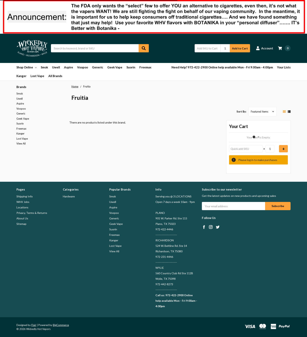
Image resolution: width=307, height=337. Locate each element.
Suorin (130, 67)
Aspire (68, 67)
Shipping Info (24, 196)
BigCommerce (61, 325)
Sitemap (21, 223)
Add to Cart (240, 48)
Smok (44, 67)
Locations (22, 207)
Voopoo (82, 67)
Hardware (69, 196)
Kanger (21, 76)
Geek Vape (114, 67)
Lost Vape (37, 76)
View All (21, 143)
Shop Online (26, 67)
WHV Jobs (22, 201)
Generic (97, 67)
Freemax (145, 67)
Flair (33, 325)
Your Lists (284, 67)
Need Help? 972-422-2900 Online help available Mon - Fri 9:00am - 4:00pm (222, 67)
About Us (22, 218)
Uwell (56, 67)
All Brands (55, 76)
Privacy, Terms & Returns (31, 212)
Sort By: (241, 111)
